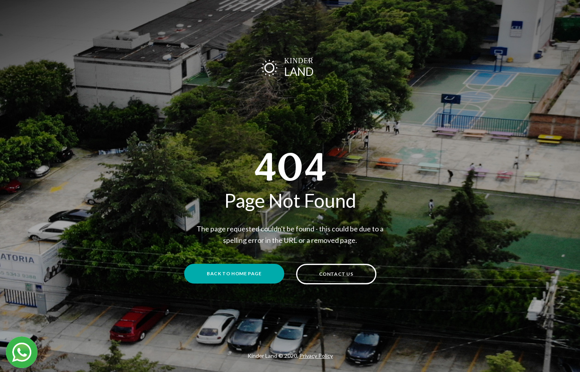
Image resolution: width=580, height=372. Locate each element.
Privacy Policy (316, 355)
